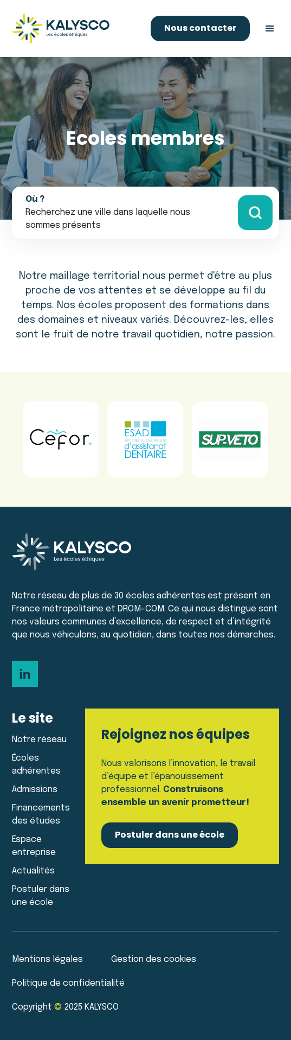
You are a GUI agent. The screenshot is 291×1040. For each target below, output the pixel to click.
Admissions (34, 789)
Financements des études (41, 814)
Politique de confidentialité (68, 983)
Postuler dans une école (40, 896)
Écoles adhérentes (36, 765)
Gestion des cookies (153, 959)
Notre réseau (39, 739)
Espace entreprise (34, 846)
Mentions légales (47, 959)
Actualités (33, 871)
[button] (270, 29)
